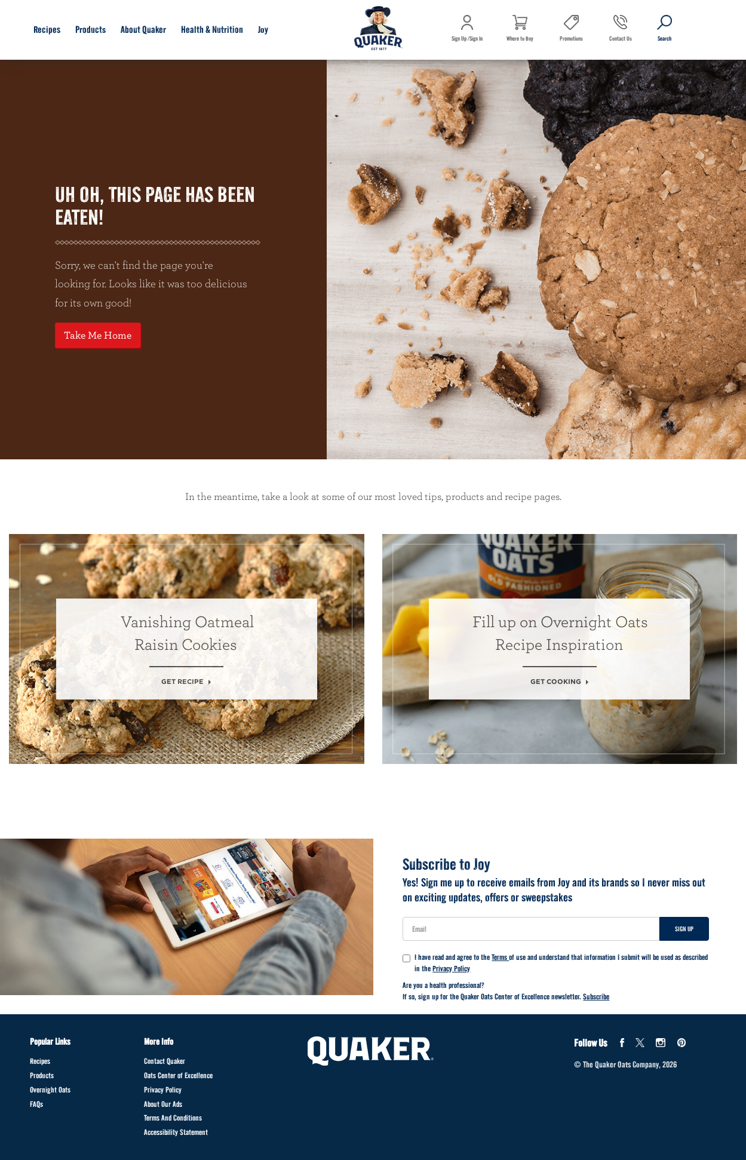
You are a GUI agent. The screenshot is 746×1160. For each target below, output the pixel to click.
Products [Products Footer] (42, 1075)
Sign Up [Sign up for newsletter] (684, 928)
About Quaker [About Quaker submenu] (143, 29)
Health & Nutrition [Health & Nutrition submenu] (212, 29)
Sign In (476, 38)
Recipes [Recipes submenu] (46, 29)
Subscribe (596, 996)
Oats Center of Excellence (178, 1075)
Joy (263, 29)
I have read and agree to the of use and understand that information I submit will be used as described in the (555, 963)
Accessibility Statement (176, 1132)
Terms (500, 957)
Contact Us (620, 38)
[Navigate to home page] (378, 29)
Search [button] (657, 47)
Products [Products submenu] (90, 29)
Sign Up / (460, 38)
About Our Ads (163, 1104)
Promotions (571, 38)
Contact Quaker (164, 1061)
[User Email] (531, 929)
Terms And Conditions (173, 1117)
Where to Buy (519, 38)
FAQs (36, 1104)
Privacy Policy (451, 968)
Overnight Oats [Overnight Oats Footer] (50, 1089)
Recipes (40, 1061)
